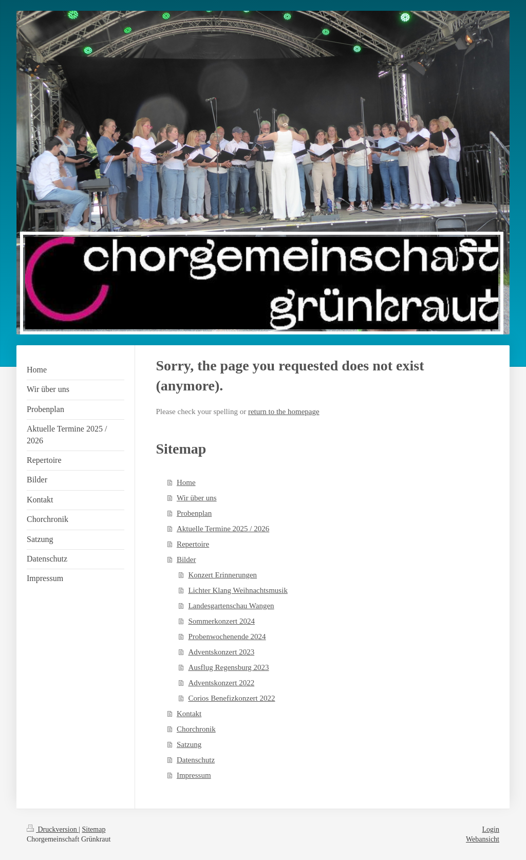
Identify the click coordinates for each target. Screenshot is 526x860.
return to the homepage (284, 411)
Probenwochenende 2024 (227, 636)
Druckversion (53, 829)
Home (186, 482)
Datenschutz (196, 760)
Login (490, 829)
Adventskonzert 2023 (221, 652)
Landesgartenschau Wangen (231, 606)
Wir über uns (197, 498)
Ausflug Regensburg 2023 (228, 667)
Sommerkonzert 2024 (221, 621)
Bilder (186, 559)
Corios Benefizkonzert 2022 (231, 698)
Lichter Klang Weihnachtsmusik (237, 590)
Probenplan (194, 513)
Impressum (194, 775)
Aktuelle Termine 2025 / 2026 (223, 529)
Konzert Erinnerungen (222, 575)
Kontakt (189, 713)
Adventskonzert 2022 (221, 683)
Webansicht (482, 839)
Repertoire (193, 544)
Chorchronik (196, 729)
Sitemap (94, 829)
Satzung (189, 744)
